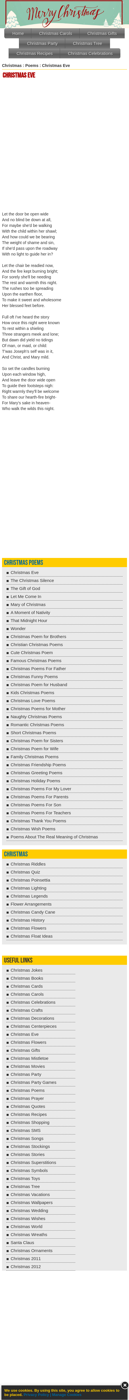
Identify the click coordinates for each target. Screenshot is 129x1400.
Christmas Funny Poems (34, 676)
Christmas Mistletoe (30, 1058)
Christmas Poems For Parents (39, 796)
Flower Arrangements (31, 904)
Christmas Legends (29, 896)
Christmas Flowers (28, 928)
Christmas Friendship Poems (38, 764)
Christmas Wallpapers (32, 1202)
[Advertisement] (64, 146)
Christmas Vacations (30, 1194)
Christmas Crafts (27, 1010)
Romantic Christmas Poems (37, 724)
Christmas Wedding (29, 1210)
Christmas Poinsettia (30, 880)
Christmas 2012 (26, 1266)
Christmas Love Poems (33, 700)
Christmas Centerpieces (34, 1026)
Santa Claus (22, 1242)
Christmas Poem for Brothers (38, 636)
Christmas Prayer (27, 1098)
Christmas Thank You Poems (38, 820)
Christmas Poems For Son (36, 804)
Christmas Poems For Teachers (41, 812)
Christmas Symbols (29, 1170)
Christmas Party (42, 43)
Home (18, 33)
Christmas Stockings (30, 1146)
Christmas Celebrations (90, 53)
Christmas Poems (23, 563)
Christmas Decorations (32, 1018)
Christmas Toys (25, 1178)
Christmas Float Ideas (32, 936)
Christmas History (28, 920)
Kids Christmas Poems (32, 692)
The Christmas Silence (32, 580)
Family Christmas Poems (35, 756)
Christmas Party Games (33, 1082)
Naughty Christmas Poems (36, 716)
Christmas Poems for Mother (38, 708)
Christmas (12, 65)
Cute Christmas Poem (32, 652)
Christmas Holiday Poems (35, 780)
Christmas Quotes (28, 1106)
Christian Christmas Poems (37, 644)
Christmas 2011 (26, 1258)
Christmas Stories (28, 1154)
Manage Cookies (67, 1395)
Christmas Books (27, 978)
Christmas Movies (28, 1066)
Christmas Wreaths (29, 1234)
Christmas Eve (25, 572)
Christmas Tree (87, 43)
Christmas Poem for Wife (35, 748)
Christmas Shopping (30, 1122)
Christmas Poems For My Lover (41, 788)
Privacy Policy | (38, 1395)
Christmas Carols (55, 33)
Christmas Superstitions (33, 1162)
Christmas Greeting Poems (36, 772)
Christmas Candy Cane (33, 912)
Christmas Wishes (28, 1218)
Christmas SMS (26, 1130)
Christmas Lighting (28, 888)
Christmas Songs (27, 1138)
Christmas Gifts (102, 33)
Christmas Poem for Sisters (37, 740)
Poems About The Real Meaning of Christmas (54, 836)
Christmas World (27, 1226)
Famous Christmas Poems (36, 660)
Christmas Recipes (35, 53)
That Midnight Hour (29, 620)
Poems (31, 65)
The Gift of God (25, 588)
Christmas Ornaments (32, 1250)
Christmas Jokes (27, 970)
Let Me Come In (26, 596)
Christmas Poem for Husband (39, 684)
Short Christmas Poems (33, 732)
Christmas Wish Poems (33, 828)
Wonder (18, 628)
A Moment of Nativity (30, 612)
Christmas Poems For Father (38, 668)
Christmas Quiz (25, 872)
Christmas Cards (27, 986)
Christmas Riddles (28, 864)
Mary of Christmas (28, 604)
